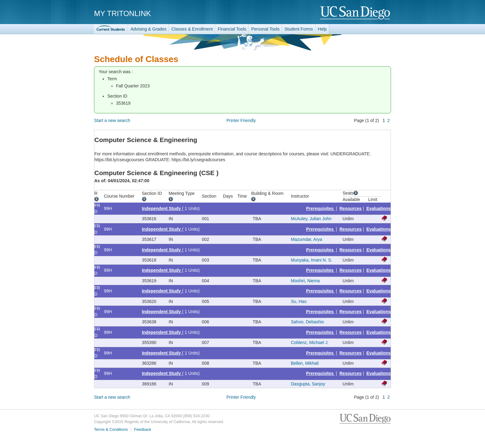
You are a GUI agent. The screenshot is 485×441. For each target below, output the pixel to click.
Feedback (142, 429)
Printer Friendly (241, 120)
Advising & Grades (148, 29)
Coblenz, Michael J (309, 342)
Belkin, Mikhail (305, 363)
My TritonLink (122, 13)
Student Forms (299, 29)
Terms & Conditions (111, 429)
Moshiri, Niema (305, 280)
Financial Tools (232, 29)
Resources (351, 208)
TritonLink (111, 29)
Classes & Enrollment (192, 29)
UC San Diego (355, 13)
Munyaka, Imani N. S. (312, 260)
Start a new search (112, 120)
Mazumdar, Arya (306, 239)
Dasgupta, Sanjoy (308, 383)
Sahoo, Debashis (307, 321)
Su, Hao (299, 301)
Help (322, 29)
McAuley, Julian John (311, 218)
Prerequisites (320, 208)
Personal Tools (265, 29)
